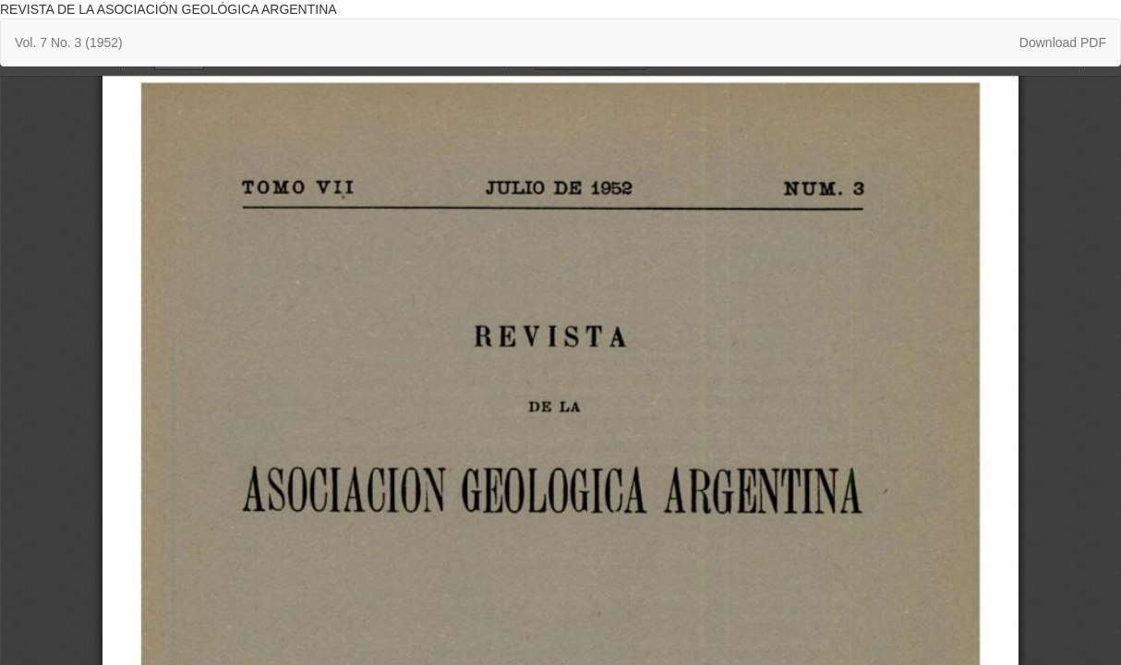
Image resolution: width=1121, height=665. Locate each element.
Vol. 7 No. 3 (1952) (69, 42)
